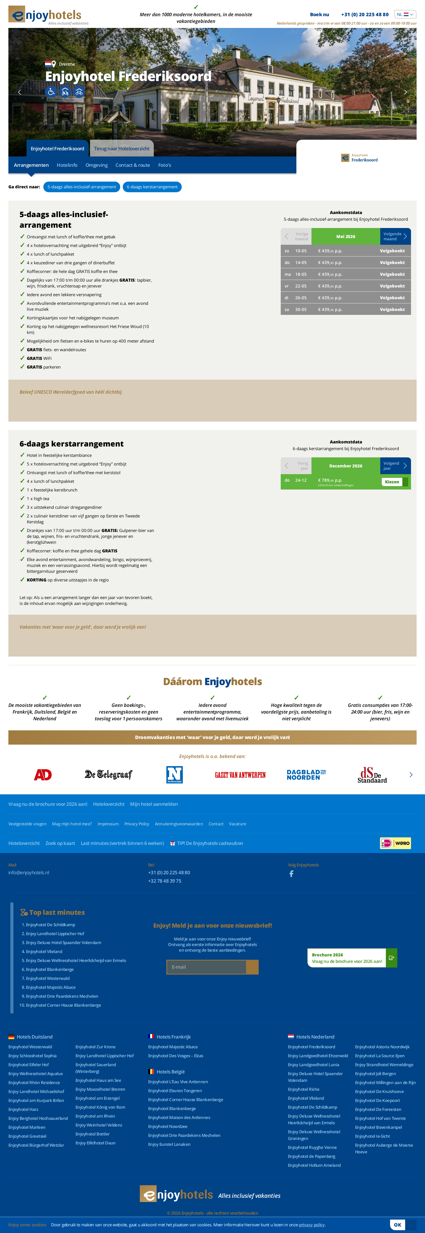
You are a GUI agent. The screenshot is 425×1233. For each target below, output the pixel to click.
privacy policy (312, 1224)
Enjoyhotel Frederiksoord (57, 148)
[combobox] (405, 14)
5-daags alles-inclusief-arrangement (82, 186)
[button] (395, 236)
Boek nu (349, 14)
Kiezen (392, 481)
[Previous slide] (19, 92)
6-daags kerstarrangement (152, 186)
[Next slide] (405, 92)
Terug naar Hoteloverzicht (122, 148)
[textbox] (405, 14)
